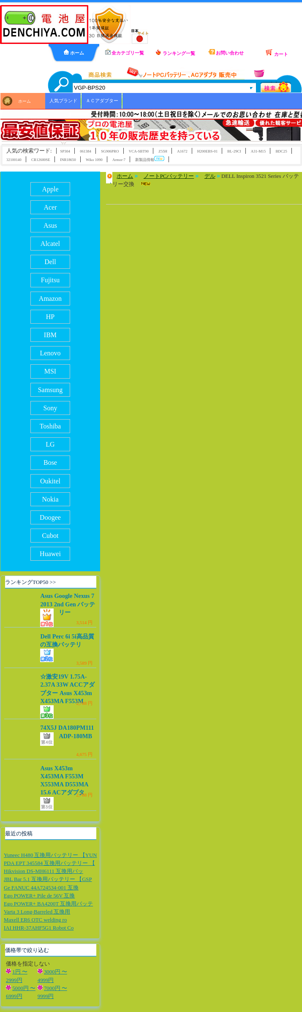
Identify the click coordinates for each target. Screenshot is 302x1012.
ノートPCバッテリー (169, 176)
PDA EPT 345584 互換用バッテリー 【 (49, 863)
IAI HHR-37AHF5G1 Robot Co (38, 928)
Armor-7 (118, 160)
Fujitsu (50, 280)
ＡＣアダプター (102, 100)
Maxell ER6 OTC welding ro (35, 920)
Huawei (50, 553)
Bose (50, 462)
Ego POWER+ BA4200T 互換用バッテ (48, 904)
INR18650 (68, 160)
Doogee (50, 517)
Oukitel (50, 481)
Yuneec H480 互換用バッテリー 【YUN (50, 855)
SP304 (65, 151)
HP (50, 316)
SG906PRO (110, 151)
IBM (50, 334)
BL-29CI (234, 151)
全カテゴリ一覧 (124, 52)
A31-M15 (258, 151)
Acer (50, 207)
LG (50, 444)
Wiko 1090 (94, 160)
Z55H (162, 151)
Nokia (50, 499)
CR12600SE (40, 160)
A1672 (182, 151)
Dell (50, 261)
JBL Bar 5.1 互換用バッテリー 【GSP (48, 879)
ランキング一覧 (175, 52)
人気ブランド (63, 100)
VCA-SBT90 (139, 151)
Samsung (50, 389)
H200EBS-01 (207, 151)
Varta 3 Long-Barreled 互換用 (37, 912)
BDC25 (281, 151)
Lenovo (50, 353)
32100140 (14, 160)
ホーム (74, 52)
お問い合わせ (226, 52)
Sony (50, 408)
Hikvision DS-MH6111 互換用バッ (43, 871)
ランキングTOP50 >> (30, 582)
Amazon (50, 298)
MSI (50, 371)
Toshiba (50, 426)
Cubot (50, 535)
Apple (50, 189)
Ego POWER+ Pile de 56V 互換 (39, 896)
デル (209, 176)
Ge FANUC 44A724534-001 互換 (41, 888)
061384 (85, 151)
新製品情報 (149, 159)
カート (276, 53)
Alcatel (50, 243)
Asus (50, 225)
